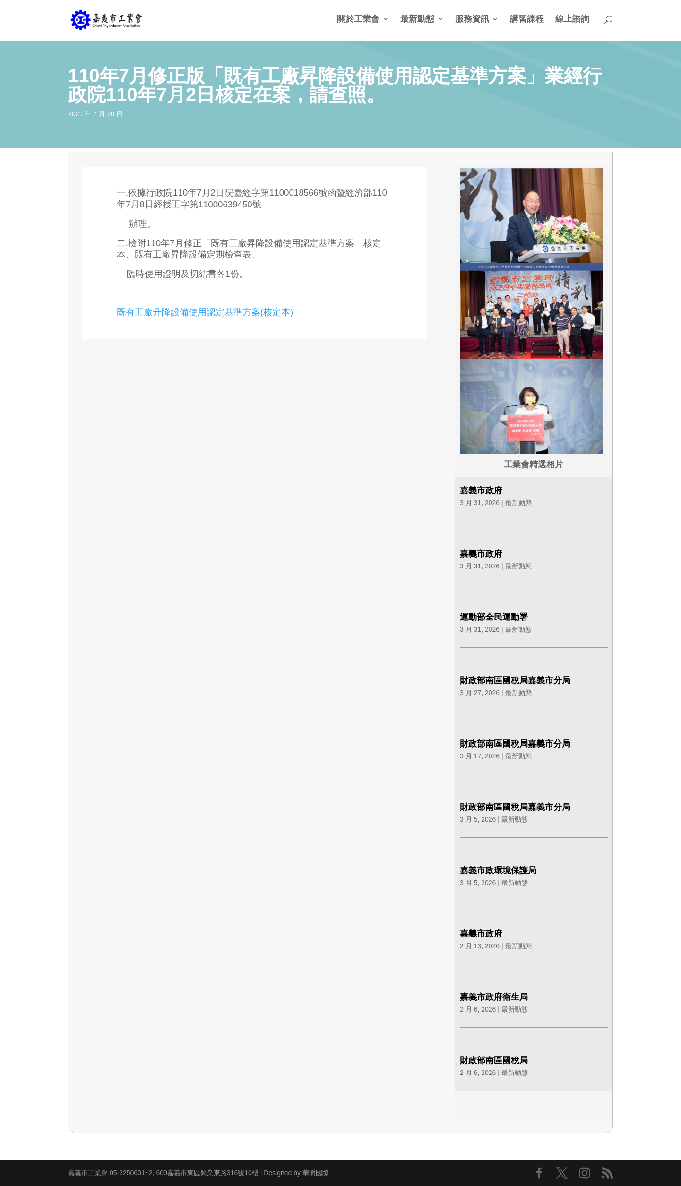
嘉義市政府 (481, 490)
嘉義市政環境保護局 (498, 870)
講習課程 (527, 20)
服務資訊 (472, 20)
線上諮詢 (572, 20)
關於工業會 (358, 20)
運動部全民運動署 (494, 617)
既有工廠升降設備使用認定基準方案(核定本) (205, 312)
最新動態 (417, 20)
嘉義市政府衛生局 (494, 997)
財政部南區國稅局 (494, 1060)
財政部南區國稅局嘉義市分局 (515, 680)
